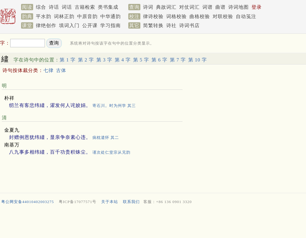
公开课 (90, 25)
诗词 (148, 7)
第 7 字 (178, 59)
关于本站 (109, 201)
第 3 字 (104, 59)
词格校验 (176, 16)
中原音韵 (87, 16)
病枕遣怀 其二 (105, 137)
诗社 (171, 25)
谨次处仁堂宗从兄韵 (111, 152)
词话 (67, 7)
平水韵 (43, 16)
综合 (41, 7)
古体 (61, 70)
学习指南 (110, 25)
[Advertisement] (153, 222)
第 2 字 (86, 59)
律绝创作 (46, 25)
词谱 (207, 7)
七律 (48, 70)
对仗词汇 (189, 7)
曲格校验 (199, 16)
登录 (256, 7)
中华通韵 (110, 16)
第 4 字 (123, 59)
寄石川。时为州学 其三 (114, 105)
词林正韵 (64, 16)
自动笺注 (246, 16)
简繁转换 (153, 25)
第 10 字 (197, 59)
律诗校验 (153, 16)
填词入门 (69, 25)
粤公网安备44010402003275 (27, 201)
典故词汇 (166, 7)
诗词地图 (238, 7)
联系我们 (131, 201)
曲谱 (220, 7)
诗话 (54, 7)
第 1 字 (68, 59)
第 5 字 (141, 59)
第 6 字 (159, 59)
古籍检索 (85, 7)
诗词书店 (189, 25)
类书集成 (108, 7)
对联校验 (223, 16)
